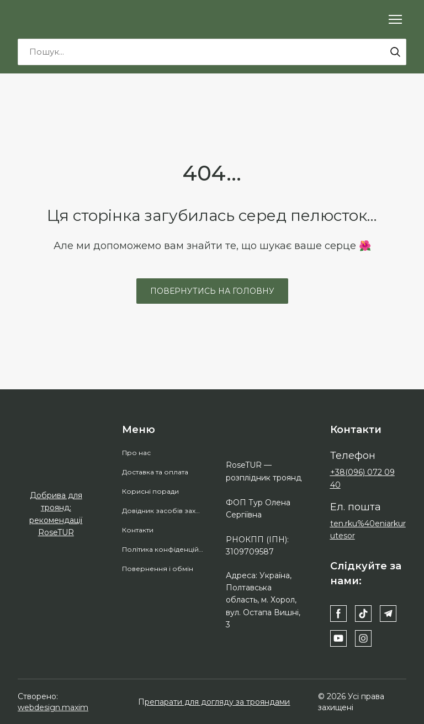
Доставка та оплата (155, 472)
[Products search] (212, 52)
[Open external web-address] (56, 465)
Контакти (137, 530)
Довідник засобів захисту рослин (163, 510)
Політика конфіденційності (163, 549)
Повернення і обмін (157, 568)
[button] (395, 52)
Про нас (136, 452)
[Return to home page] (63, 19)
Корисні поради (150, 491)
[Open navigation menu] (395, 19)
